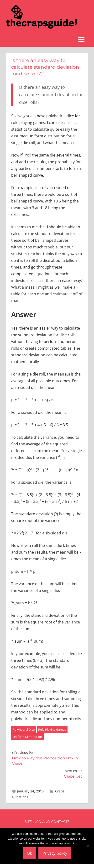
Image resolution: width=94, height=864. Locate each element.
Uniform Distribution (27, 737)
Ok (29, 853)
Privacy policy (54, 853)
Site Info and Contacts (47, 821)
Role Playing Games (52, 729)
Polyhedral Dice (24, 729)
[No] (88, 845)
